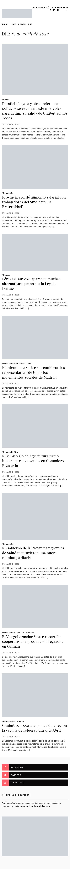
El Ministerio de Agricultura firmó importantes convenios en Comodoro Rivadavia (33, 461)
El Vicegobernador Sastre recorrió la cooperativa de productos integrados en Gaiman (32, 641)
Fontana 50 (8, 193)
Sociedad (28, 364)
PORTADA (38, 7)
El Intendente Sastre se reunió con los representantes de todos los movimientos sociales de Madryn (33, 372)
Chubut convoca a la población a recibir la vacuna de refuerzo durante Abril (34, 728)
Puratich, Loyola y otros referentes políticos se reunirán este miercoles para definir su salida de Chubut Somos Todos (34, 110)
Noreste (18, 364)
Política (49, 7)
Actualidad (61, 7)
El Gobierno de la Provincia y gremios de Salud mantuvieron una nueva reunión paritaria (33, 553)
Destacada (8, 364)
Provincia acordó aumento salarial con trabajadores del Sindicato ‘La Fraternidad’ (34, 202)
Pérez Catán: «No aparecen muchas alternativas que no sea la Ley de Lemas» (31, 283)
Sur (17, 452)
